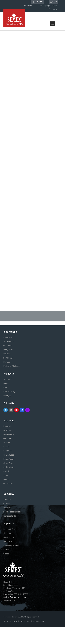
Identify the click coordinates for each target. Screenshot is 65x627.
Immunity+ (8, 337)
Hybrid (6, 479)
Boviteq (6, 362)
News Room (8, 537)
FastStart (7, 430)
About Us (7, 499)
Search (53, 9)
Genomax (7, 438)
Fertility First (8, 434)
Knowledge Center (11, 545)
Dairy (5, 383)
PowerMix (7, 450)
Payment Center (10, 529)
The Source (8, 533)
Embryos (7, 395)
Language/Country (48, 6)
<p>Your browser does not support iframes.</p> (32, 161)
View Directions (9, 600)
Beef (5, 387)
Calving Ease (8, 455)
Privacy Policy (25, 621)
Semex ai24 (8, 358)
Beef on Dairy (9, 391)
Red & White (8, 467)
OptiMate (7, 345)
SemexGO (7, 379)
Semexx (6, 442)
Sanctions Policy (39, 621)
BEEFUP (6, 446)
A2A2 (5, 475)
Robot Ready (8, 459)
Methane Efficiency (11, 366)
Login (53, 2)
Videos (28, 6)
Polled (6, 471)
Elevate (6, 353)
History (6, 507)
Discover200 (8, 541)
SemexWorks (9, 341)
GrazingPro (8, 483)
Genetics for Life (10, 516)
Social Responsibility (12, 511)
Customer (37, 2)
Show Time (8, 463)
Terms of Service (10, 621)
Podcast (6, 549)
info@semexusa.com (17, 597)
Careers (6, 503)
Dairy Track (8, 349)
